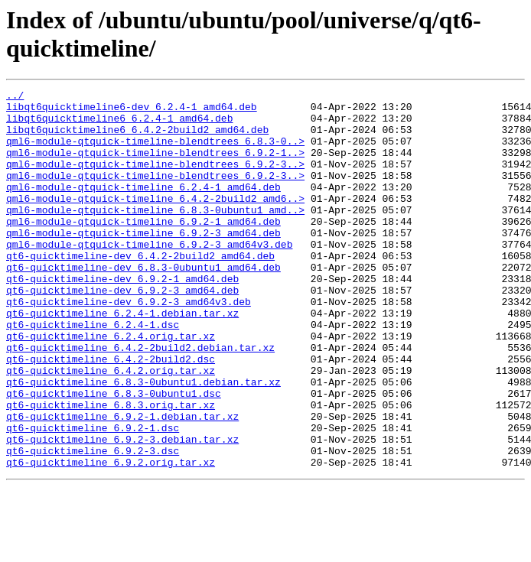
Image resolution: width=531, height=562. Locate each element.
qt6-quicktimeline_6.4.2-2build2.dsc (110, 414)
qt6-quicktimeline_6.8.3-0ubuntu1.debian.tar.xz (143, 441)
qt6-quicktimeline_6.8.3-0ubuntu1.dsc (113, 455)
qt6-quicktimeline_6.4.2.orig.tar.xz (110, 427)
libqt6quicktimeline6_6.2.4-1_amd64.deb (119, 125)
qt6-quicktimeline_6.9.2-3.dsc (92, 524)
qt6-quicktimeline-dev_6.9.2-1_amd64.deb (122, 317)
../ (15, 97)
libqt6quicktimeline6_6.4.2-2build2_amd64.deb (137, 138)
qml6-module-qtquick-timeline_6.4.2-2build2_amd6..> (155, 221)
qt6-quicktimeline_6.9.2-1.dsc (92, 496)
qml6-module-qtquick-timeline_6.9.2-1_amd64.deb (143, 248)
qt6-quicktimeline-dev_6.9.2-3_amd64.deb (122, 331)
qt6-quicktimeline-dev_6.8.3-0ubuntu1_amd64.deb (143, 303)
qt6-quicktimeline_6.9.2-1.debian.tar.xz (122, 482)
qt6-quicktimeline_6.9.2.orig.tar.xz (110, 537)
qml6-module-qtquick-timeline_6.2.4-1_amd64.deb (143, 207)
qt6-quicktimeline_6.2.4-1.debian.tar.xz (122, 358)
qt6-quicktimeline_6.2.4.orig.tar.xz (110, 386)
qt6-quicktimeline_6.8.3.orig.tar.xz (110, 469)
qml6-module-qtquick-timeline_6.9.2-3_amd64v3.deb (149, 276)
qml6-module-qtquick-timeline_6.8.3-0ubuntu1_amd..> (155, 235)
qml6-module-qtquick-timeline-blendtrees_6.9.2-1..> (155, 166)
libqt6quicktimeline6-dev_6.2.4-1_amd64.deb (131, 111)
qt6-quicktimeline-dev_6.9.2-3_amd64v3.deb (128, 345)
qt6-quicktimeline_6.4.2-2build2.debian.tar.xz (140, 400)
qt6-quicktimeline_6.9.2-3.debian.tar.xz (122, 510)
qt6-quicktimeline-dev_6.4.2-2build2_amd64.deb (140, 290)
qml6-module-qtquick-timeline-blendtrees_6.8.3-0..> (155, 152)
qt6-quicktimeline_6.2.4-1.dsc (92, 372)
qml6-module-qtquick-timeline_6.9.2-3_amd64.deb (143, 262)
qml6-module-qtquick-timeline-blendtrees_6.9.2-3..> (155, 180)
